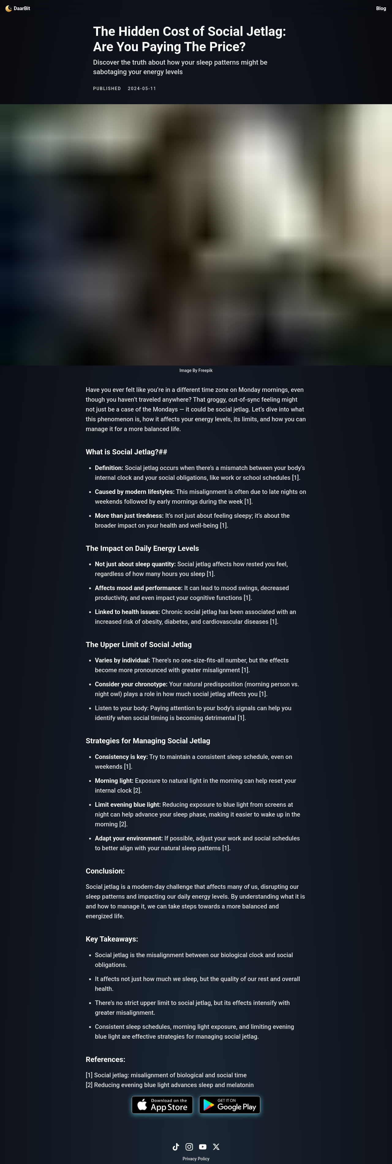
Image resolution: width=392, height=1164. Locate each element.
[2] (136, 790)
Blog (381, 8)
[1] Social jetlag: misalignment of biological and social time (166, 1075)
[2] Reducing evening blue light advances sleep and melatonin (170, 1085)
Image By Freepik (196, 370)
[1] (295, 477)
